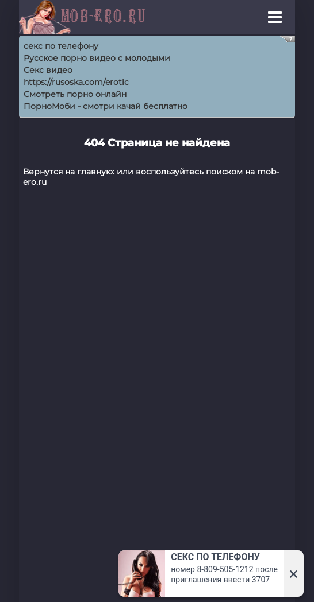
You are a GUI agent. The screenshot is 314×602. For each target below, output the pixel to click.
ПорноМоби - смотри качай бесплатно (105, 106)
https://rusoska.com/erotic (76, 82)
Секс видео (48, 70)
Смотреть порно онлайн (75, 94)
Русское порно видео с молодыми (97, 58)
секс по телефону (61, 46)
